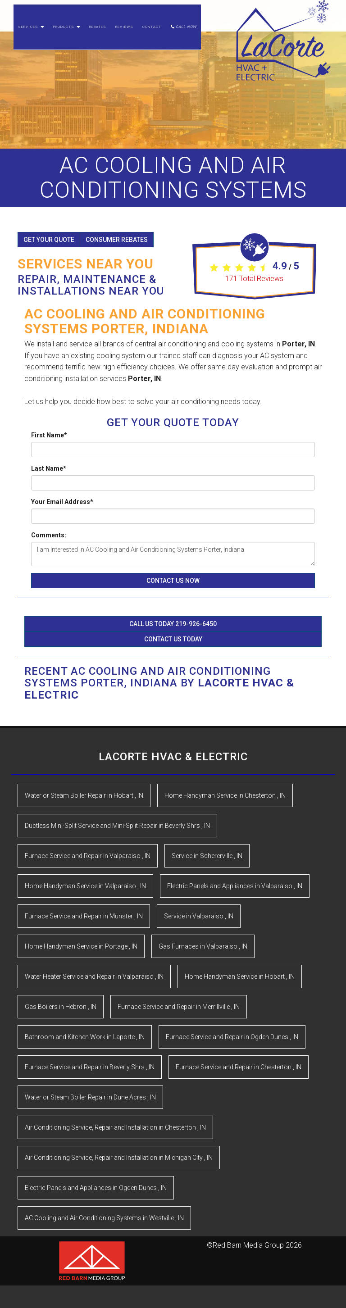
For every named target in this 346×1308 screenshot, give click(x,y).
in (84, 795)
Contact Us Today (173, 639)
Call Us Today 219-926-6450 (173, 623)
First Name (49, 435)
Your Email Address (62, 501)
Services (31, 36)
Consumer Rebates (117, 239)
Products (66, 36)
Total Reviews (254, 278)
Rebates (97, 36)
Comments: (48, 535)
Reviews (124, 36)
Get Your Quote (48, 239)
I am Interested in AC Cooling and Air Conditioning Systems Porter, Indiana (173, 554)
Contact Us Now (173, 580)
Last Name (48, 468)
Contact (151, 36)
